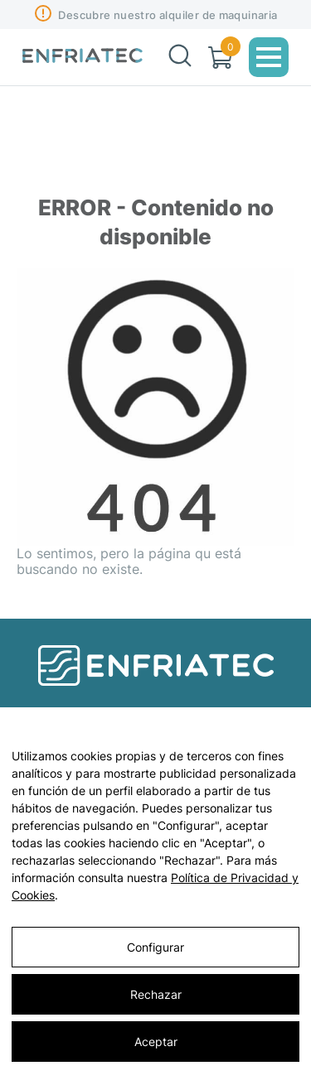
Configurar (155, 947)
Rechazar (156, 994)
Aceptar (155, 1041)
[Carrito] (220, 57)
